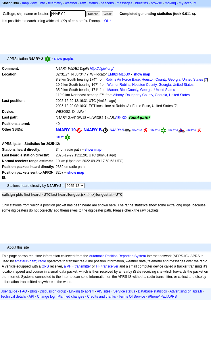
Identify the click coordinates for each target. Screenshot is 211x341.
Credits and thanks (101, 296)
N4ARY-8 (173, 130)
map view (29, 3)
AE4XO (120, 118)
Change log (46, 296)
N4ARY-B (93, 129)
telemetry (55, 3)
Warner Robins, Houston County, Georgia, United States (150, 85)
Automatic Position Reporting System (117, 256)
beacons (107, 3)
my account (187, 3)
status (93, 3)
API (31, 296)
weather (71, 3)
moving (170, 3)
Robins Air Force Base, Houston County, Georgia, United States (154, 80)
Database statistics (152, 291)
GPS (45, 266)
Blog (33, 291)
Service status (124, 291)
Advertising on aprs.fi (186, 291)
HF (98, 266)
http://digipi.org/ (102, 69)
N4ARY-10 (66, 129)
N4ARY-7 (137, 130)
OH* (107, 21)
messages (125, 3)
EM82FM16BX (119, 74)
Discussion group (53, 291)
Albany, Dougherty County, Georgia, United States (151, 95)
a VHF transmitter (77, 266)
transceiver (109, 266)
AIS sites (103, 291)
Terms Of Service (132, 296)
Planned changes (70, 296)
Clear (107, 14)
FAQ (23, 291)
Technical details (13, 296)
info (42, 3)
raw (83, 3)
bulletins (141, 3)
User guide (9, 291)
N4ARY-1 (155, 130)
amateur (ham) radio (30, 261)
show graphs (64, 59)
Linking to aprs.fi (81, 291)
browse (156, 3)
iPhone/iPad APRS (162, 296)
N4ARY (60, 137)
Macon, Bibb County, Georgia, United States (141, 90)
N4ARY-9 (117, 130)
